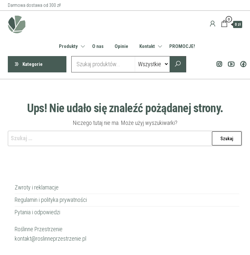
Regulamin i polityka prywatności (51, 199)
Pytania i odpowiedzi (37, 212)
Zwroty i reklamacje (37, 187)
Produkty (68, 46)
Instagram (218, 64)
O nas (98, 46)
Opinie (121, 46)
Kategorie (32, 64)
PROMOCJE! (182, 46)
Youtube (230, 64)
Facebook (242, 64)
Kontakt (147, 46)
